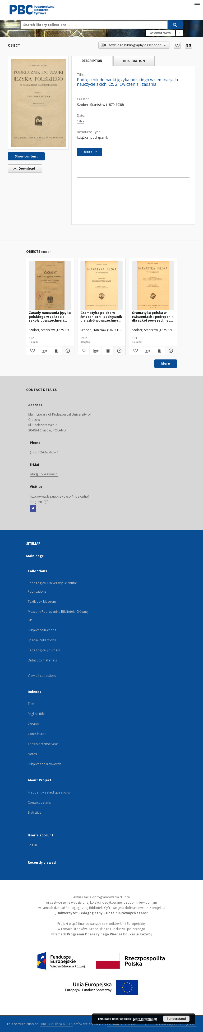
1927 (80, 121)
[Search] (175, 24)
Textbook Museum (42, 601)
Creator (34, 724)
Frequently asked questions (49, 792)
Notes (32, 754)
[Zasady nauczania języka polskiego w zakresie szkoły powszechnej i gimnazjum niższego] (50, 285)
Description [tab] (92, 61)
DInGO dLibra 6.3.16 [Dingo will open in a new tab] (56, 1024)
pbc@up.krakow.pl (44, 474)
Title (31, 703)
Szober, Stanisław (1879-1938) (100, 104)
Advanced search (160, 33)
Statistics (34, 812)
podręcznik (99, 137)
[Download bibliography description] (44, 350)
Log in (32, 845)
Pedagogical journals (44, 650)
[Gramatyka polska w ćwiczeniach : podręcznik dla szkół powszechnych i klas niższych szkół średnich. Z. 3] (101, 285)
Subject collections (42, 630)
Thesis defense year (43, 744)
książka (82, 137)
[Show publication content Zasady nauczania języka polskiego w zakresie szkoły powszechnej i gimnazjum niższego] (56, 350)
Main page (35, 556)
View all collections (42, 675)
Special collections (42, 640)
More (165, 363)
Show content (26, 156)
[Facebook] (33, 508)
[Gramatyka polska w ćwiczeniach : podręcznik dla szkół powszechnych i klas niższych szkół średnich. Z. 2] (153, 285)
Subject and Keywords (44, 764)
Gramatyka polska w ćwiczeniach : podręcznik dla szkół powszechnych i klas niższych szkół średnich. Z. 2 (153, 316)
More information (145, 1018)
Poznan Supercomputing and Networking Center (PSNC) (151, 1024)
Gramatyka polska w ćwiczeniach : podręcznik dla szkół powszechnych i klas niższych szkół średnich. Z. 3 (101, 316)
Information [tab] (134, 61)
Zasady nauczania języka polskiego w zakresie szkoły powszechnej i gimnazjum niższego (50, 316)
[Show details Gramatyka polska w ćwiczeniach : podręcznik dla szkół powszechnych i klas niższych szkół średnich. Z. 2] (170, 350)
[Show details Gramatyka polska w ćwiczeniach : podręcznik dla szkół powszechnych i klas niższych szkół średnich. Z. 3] (118, 350)
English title (36, 713)
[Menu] (197, 4)
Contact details (39, 802)
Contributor (37, 734)
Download (23, 168)
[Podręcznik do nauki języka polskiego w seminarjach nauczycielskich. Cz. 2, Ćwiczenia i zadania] (38, 102)
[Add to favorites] (177, 45)
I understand (176, 1019)
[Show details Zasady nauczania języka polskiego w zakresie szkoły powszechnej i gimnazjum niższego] (67, 350)
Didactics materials (42, 660)
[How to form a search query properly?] (179, 33)
